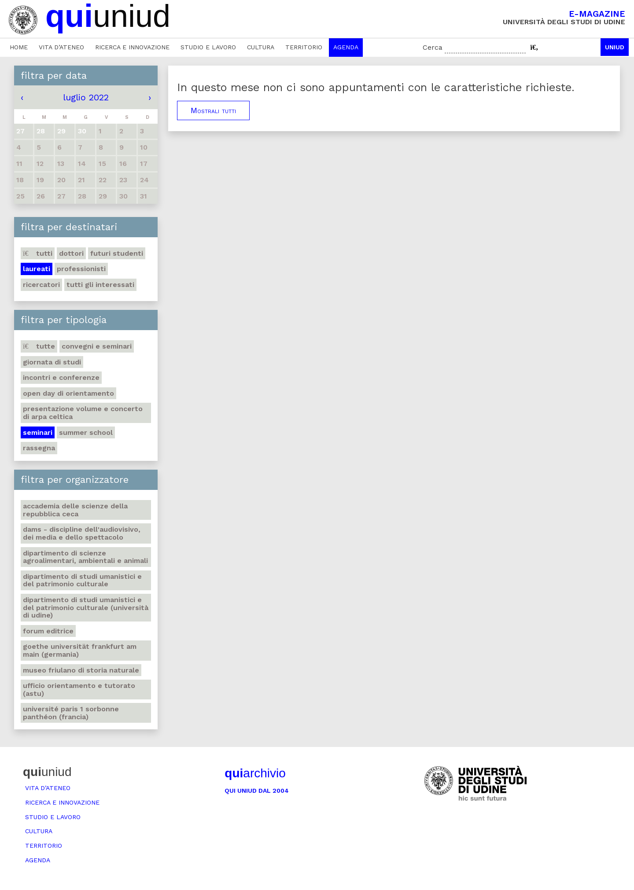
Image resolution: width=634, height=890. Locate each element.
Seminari (37, 432)
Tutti (37, 253)
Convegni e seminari (97, 346)
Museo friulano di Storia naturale (81, 670)
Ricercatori (41, 284)
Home (19, 47)
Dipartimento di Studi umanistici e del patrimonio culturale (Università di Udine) (85, 607)
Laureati (36, 269)
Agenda (345, 47)
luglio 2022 (86, 97)
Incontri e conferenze (61, 377)
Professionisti (81, 269)
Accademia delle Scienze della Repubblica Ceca (75, 510)
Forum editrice (48, 631)
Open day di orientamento (68, 393)
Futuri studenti (116, 253)
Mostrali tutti (213, 110)
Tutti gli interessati (100, 284)
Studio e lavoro (208, 47)
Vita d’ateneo (61, 47)
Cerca (432, 47)
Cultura (260, 47)
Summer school (86, 432)
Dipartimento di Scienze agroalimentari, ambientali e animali (85, 557)
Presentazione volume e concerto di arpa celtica (83, 413)
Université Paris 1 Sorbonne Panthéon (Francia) (71, 713)
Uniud (614, 47)
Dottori (71, 253)
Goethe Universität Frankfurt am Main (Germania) (79, 650)
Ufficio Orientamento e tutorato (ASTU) (79, 689)
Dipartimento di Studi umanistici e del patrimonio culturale (82, 580)
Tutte (39, 346)
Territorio (303, 47)
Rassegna (39, 448)
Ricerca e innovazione (132, 47)
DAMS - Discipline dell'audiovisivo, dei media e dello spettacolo (81, 533)
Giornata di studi (52, 362)
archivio (255, 773)
